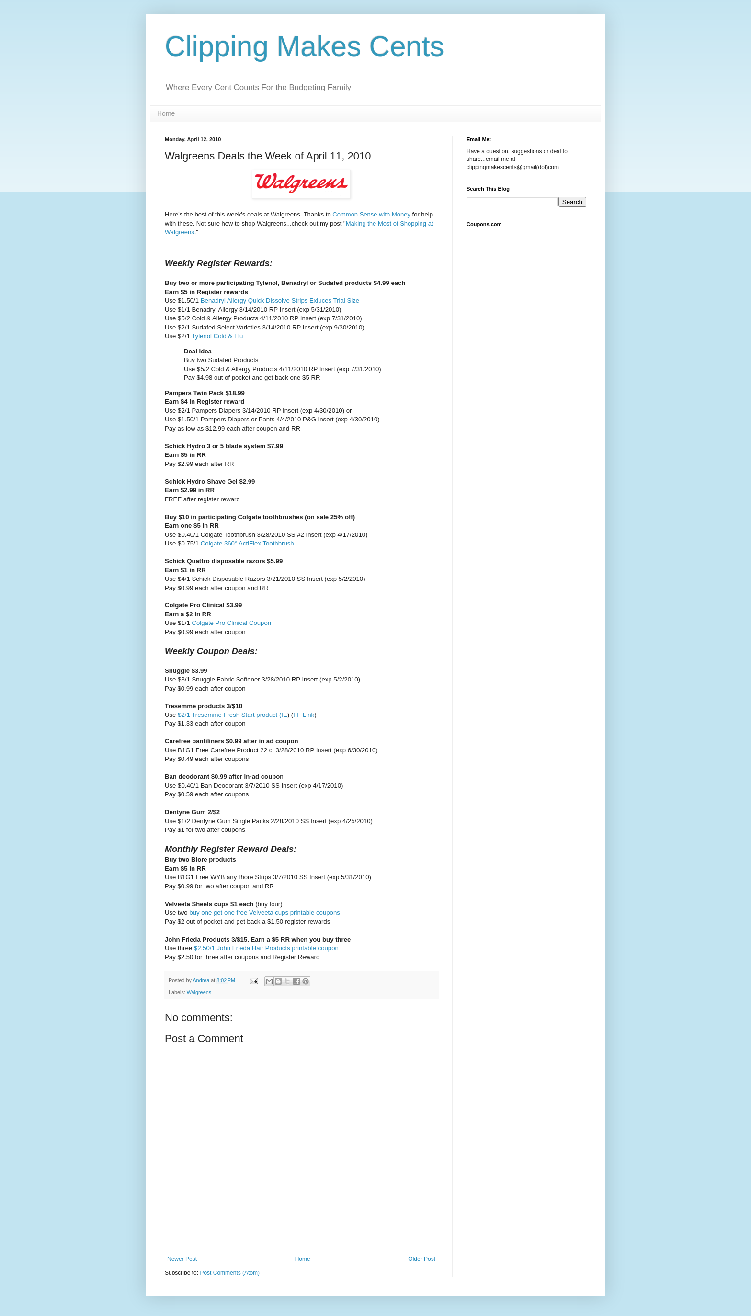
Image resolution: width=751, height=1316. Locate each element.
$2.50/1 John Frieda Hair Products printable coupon (266, 948)
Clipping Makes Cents (304, 46)
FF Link (303, 714)
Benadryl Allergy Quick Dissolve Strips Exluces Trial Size (280, 300)
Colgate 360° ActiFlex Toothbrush (247, 543)
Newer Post (182, 1259)
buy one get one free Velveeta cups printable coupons (264, 912)
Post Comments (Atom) (230, 1273)
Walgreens (199, 992)
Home (166, 113)
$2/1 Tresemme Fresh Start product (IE (232, 714)
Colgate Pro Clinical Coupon (231, 622)
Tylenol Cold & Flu (217, 336)
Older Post (421, 1259)
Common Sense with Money (372, 214)
